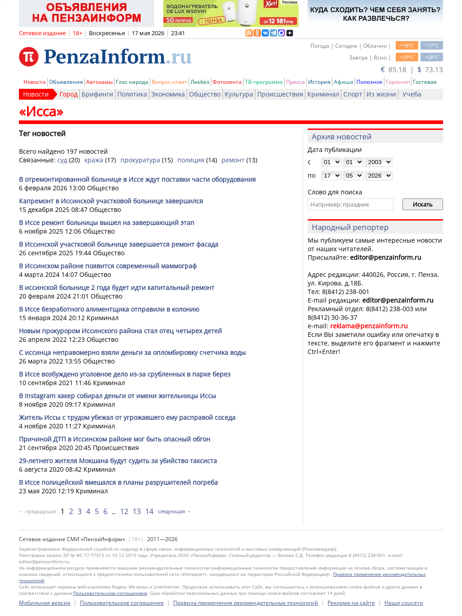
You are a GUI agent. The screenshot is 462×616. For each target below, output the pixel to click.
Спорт (352, 94)
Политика (132, 94)
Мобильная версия (44, 603)
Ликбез (199, 82)
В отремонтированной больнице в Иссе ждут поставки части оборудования (137, 179)
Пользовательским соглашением (110, 593)
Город (69, 94)
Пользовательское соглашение (122, 603)
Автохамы (99, 82)
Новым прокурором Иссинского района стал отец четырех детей (120, 330)
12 (124, 511)
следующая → (174, 511)
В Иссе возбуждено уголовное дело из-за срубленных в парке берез (125, 374)
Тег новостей (42, 133)
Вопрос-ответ (169, 82)
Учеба (411, 94)
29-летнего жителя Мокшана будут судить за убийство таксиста (118, 460)
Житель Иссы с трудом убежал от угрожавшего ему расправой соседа (127, 417)
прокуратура (140, 160)
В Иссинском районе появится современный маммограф (108, 266)
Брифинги (97, 94)
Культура (239, 94)
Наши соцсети (403, 603)
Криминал (323, 94)
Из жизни (381, 94)
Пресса (295, 82)
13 (137, 511)
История (319, 82)
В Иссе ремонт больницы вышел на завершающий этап (106, 222)
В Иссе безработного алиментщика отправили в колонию (109, 309)
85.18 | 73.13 (412, 69)
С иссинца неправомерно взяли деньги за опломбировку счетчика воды (132, 352)
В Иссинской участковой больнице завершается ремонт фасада (118, 244)
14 (149, 511)
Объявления (66, 82)
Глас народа (132, 82)
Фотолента (227, 82)
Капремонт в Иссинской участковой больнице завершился (111, 201)
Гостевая (425, 82)
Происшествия (280, 94)
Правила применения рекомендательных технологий (245, 603)
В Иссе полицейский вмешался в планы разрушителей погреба (118, 482)
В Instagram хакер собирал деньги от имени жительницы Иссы (117, 395)
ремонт (233, 160)
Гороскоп (398, 82)
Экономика (168, 94)
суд (62, 160)
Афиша (343, 82)
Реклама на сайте (351, 603)
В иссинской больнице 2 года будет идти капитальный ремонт (116, 287)
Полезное (369, 82)
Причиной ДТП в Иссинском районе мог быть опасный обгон (114, 439)
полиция (190, 160)
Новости (34, 82)
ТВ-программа (264, 82)
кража (93, 160)
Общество (205, 94)
